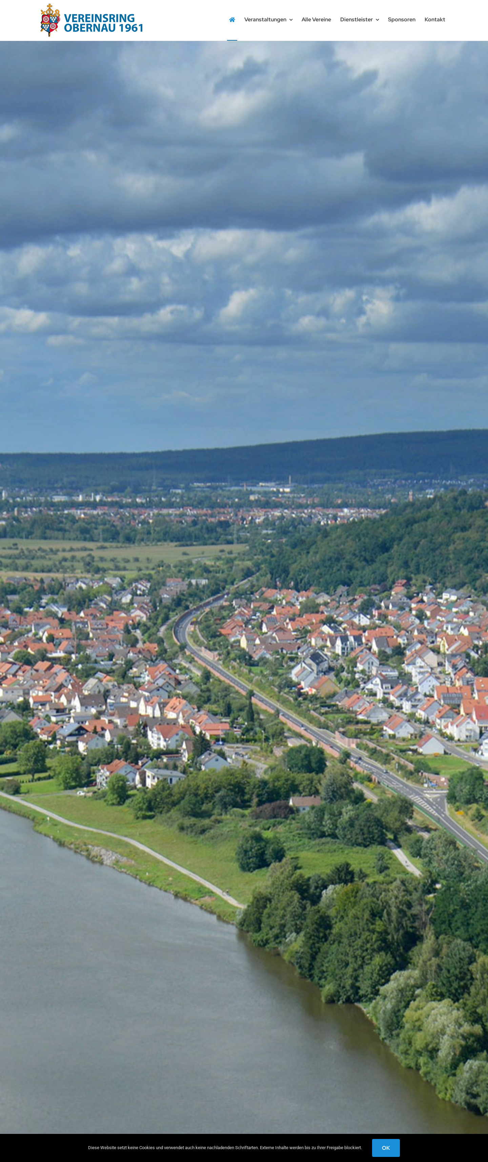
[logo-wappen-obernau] (91, 6)
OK (386, 1148)
